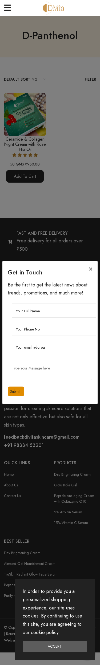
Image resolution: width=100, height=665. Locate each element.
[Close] (90, 269)
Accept (55, 646)
